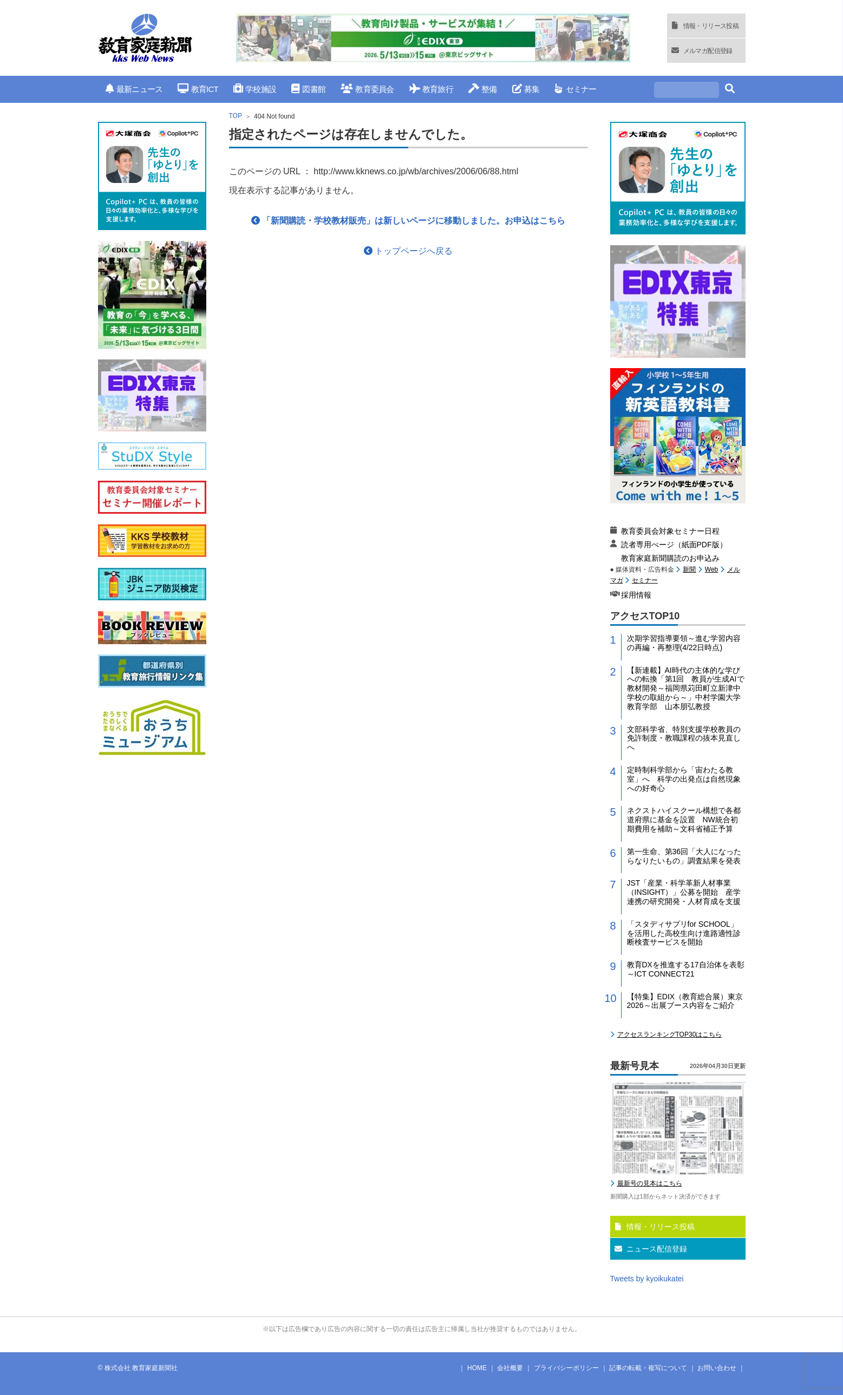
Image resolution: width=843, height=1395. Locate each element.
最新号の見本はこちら (649, 1183)
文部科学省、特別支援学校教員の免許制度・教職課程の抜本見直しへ (684, 738)
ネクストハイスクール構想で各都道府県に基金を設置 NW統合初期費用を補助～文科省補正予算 (684, 819)
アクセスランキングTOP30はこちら (669, 1034)
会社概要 (510, 1368)
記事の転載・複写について (648, 1368)
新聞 (689, 569)
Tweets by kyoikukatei (647, 1278)
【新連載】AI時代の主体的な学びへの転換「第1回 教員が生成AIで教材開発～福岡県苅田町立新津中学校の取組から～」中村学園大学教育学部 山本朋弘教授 (685, 688)
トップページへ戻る (408, 251)
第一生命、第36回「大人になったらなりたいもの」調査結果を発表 (684, 856)
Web (711, 569)
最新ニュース (134, 89)
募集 (526, 89)
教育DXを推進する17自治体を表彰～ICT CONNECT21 (685, 969)
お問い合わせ (716, 1368)
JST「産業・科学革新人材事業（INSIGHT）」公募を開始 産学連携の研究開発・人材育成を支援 (684, 892)
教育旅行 (431, 89)
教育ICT (198, 89)
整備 (482, 89)
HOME (477, 1368)
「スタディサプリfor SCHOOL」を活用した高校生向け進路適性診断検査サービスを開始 (684, 933)
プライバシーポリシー (566, 1368)
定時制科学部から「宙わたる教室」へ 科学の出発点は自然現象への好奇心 (684, 779)
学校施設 (254, 89)
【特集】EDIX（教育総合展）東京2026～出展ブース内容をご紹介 (685, 1001)
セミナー (575, 89)
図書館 (308, 89)
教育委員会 (367, 89)
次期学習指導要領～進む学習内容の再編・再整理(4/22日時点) (684, 643)
